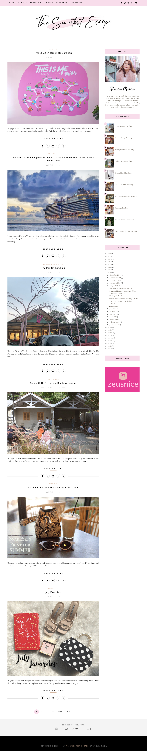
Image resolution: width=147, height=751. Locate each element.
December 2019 (115, 275)
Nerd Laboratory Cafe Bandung (126, 231)
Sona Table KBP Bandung (124, 185)
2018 (109, 327)
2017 (109, 330)
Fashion (22, 3)
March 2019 (114, 319)
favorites (53, 588)
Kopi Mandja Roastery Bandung (126, 196)
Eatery (49, 3)
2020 (109, 270)
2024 (109, 259)
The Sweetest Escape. (77, 746)
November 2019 (115, 278)
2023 (109, 262)
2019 (109, 272)
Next (60, 711)
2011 (109, 346)
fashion (53, 484)
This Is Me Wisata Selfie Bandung (53, 52)
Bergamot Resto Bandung (124, 126)
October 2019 (114, 280)
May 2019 (113, 314)
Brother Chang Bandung (123, 138)
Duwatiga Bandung (121, 208)
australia (53, 154)
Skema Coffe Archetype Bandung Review (53, 383)
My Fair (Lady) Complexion (124, 220)
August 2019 (114, 286)
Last (68, 711)
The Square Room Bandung (124, 149)
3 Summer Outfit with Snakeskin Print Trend (53, 487)
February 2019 (115, 322)
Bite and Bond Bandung (123, 173)
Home (11, 3)
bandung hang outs (53, 264)
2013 (109, 341)
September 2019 (115, 283)
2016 (109, 333)
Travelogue (36, 3)
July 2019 (113, 309)
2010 (109, 349)
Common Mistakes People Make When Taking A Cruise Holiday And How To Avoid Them (53, 159)
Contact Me (61, 3)
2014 (109, 338)
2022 (109, 264)
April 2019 (113, 317)
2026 (109, 254)
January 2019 (114, 325)
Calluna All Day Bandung (124, 161)
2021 (109, 267)
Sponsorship (76, 3)
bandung (53, 49)
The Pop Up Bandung (53, 267)
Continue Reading (53, 138)
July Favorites (53, 592)
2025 (109, 256)
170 (53, 711)
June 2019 (113, 311)
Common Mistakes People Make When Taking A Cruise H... (122, 292)
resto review (53, 379)
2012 (109, 343)
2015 (109, 335)
